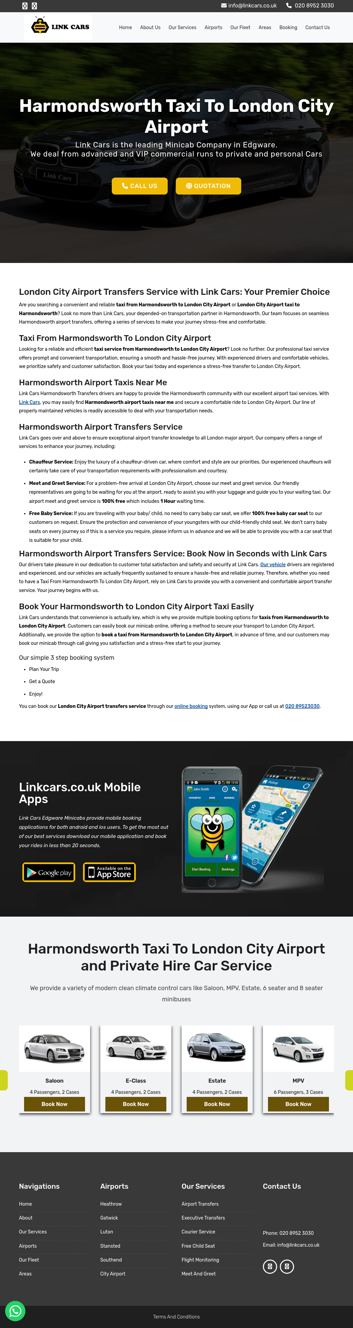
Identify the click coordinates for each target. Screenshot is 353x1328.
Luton (106, 1232)
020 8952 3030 (309, 5)
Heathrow (111, 1204)
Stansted (110, 1246)
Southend (111, 1260)
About (26, 1218)
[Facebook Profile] (24, 6)
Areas (264, 27)
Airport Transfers (200, 1204)
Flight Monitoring (200, 1260)
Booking (288, 27)
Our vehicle (273, 565)
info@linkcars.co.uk (248, 5)
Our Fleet (240, 27)
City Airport (112, 1274)
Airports (213, 27)
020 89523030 (302, 706)
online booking (191, 706)
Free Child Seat (198, 1246)
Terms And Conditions (176, 1317)
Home (125, 27)
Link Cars (29, 402)
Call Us (140, 186)
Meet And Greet (199, 1274)
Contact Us (318, 27)
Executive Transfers (203, 1218)
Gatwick (109, 1218)
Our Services (182, 27)
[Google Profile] (34, 6)
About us (150, 27)
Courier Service (198, 1232)
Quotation (208, 186)
